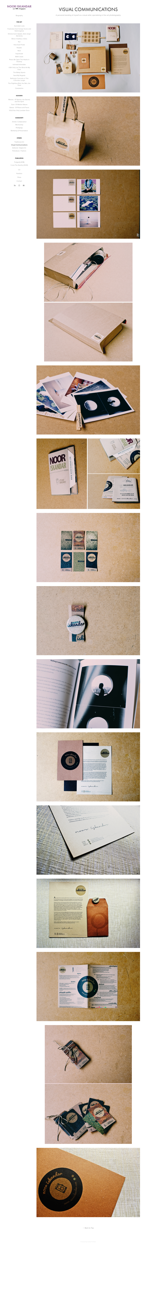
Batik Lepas (19, 56)
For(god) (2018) (19, 162)
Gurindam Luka (19, 26)
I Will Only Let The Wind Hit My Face (19, 68)
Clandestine (19, 88)
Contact (19, 181)
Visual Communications (19, 145)
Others (19, 138)
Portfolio (19, 173)
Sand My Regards (19, 75)
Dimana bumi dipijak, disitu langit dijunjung (19, 35)
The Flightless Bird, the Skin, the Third (19, 84)
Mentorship (19, 125)
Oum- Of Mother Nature (19, 104)
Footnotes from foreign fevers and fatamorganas (19, 30)
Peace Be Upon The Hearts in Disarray (19, 60)
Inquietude (19, 53)
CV (19, 170)
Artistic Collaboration (19, 122)
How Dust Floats (19, 45)
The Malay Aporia (19, 72)
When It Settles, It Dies (19, 39)
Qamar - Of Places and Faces (19, 107)
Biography (19, 15)
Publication (19, 158)
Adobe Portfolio (91, 1242)
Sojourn (19, 96)
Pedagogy (19, 128)
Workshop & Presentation (19, 130)
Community (19, 118)
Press (19, 177)
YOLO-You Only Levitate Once (19, 110)
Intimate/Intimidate (19, 64)
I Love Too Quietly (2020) (19, 165)
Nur (19, 42)
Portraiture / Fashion (19, 151)
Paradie (19, 48)
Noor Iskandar (19, 6)
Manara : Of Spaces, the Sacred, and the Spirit (19, 100)
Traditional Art (19, 142)
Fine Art (19, 22)
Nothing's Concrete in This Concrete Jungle (19, 79)
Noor (19, 51)
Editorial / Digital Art (19, 148)
